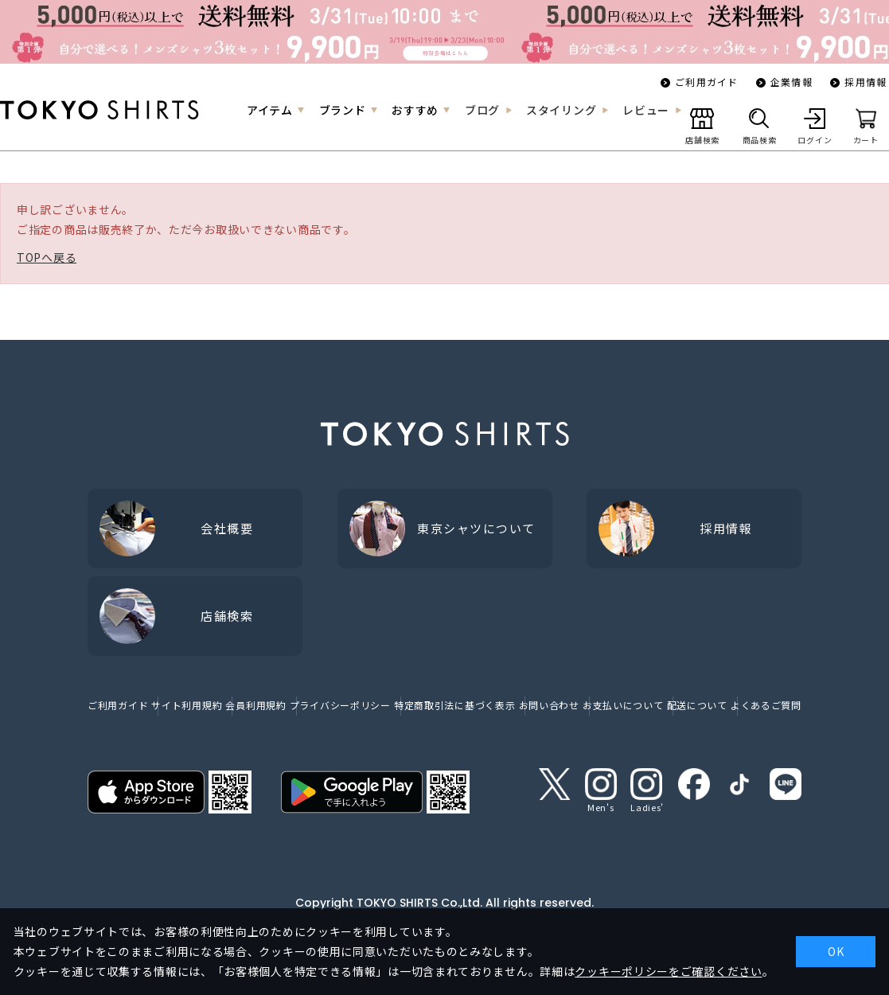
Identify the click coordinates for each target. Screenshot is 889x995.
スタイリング (561, 110)
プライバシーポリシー (340, 705)
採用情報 (865, 81)
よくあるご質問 (766, 705)
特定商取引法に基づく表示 (454, 705)
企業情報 (791, 81)
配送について (697, 705)
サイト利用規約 (186, 705)
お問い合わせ (549, 705)
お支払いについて (623, 705)
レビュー (645, 110)
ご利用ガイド (706, 81)
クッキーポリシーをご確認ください (668, 971)
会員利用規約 (255, 705)
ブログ (482, 110)
